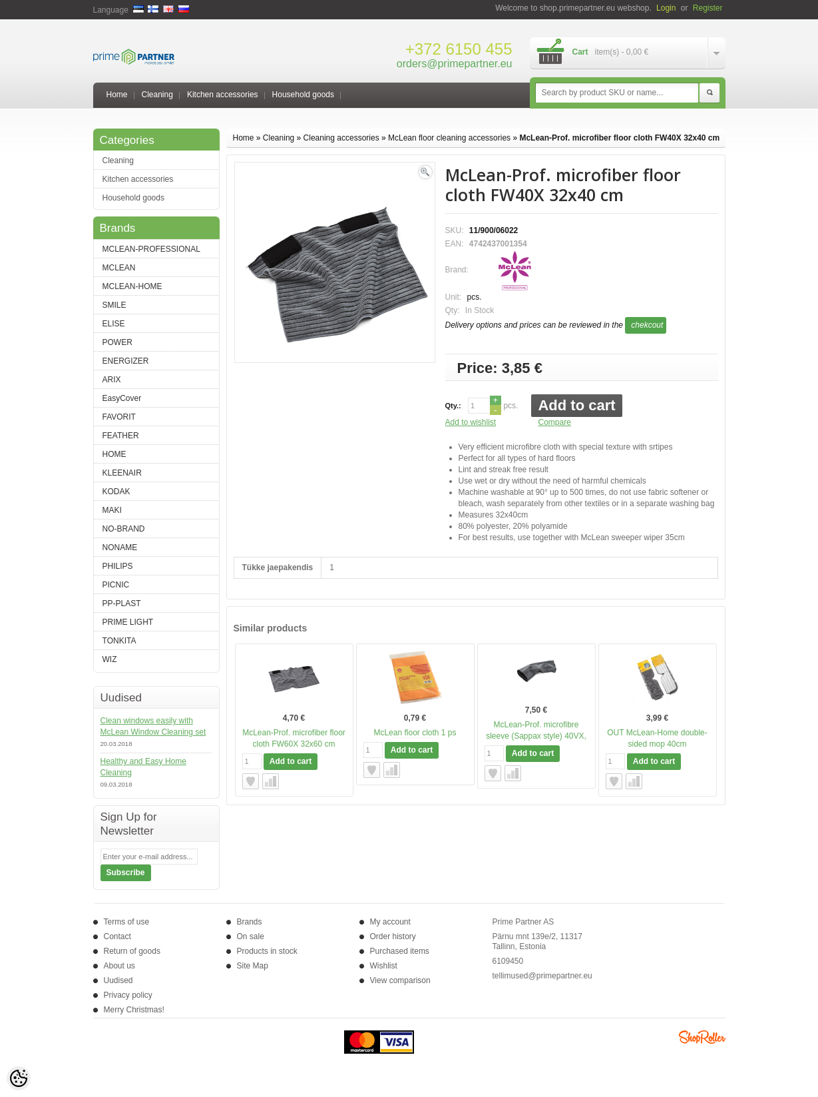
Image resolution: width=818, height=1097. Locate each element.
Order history (393, 936)
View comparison (400, 980)
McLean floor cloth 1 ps (414, 732)
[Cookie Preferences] (19, 1078)
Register (708, 8)
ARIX (111, 379)
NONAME (120, 547)
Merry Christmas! (134, 1009)
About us (119, 965)
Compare (554, 422)
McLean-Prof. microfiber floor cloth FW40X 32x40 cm (619, 138)
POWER (117, 342)
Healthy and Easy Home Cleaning (143, 767)
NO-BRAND (123, 529)
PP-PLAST (121, 603)
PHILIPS (117, 566)
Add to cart (576, 405)
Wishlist (383, 965)
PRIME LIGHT (128, 622)
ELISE (113, 323)
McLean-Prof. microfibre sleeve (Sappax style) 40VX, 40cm (536, 736)
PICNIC (116, 584)
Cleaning (157, 94)
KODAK (116, 491)
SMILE (114, 305)
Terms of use (127, 921)
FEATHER (120, 435)
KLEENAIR (122, 473)
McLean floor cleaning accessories (449, 138)
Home (117, 94)
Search (709, 93)
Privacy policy (128, 995)
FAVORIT (119, 417)
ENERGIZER (125, 361)
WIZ (109, 659)
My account (390, 921)
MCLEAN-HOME (132, 286)
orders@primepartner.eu (454, 63)
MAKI (112, 510)
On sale (250, 936)
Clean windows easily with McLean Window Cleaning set (153, 726)
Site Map (252, 965)
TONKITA (119, 640)
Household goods (303, 94)
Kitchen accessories (222, 94)
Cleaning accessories (341, 138)
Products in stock (267, 951)
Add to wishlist (471, 422)
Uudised (118, 980)
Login (666, 8)
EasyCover (122, 398)
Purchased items (399, 951)
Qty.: (453, 406)
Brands (249, 921)
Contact (117, 936)
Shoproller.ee (702, 1037)
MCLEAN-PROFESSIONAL (151, 249)
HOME (114, 454)
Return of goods (132, 951)
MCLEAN (119, 267)
